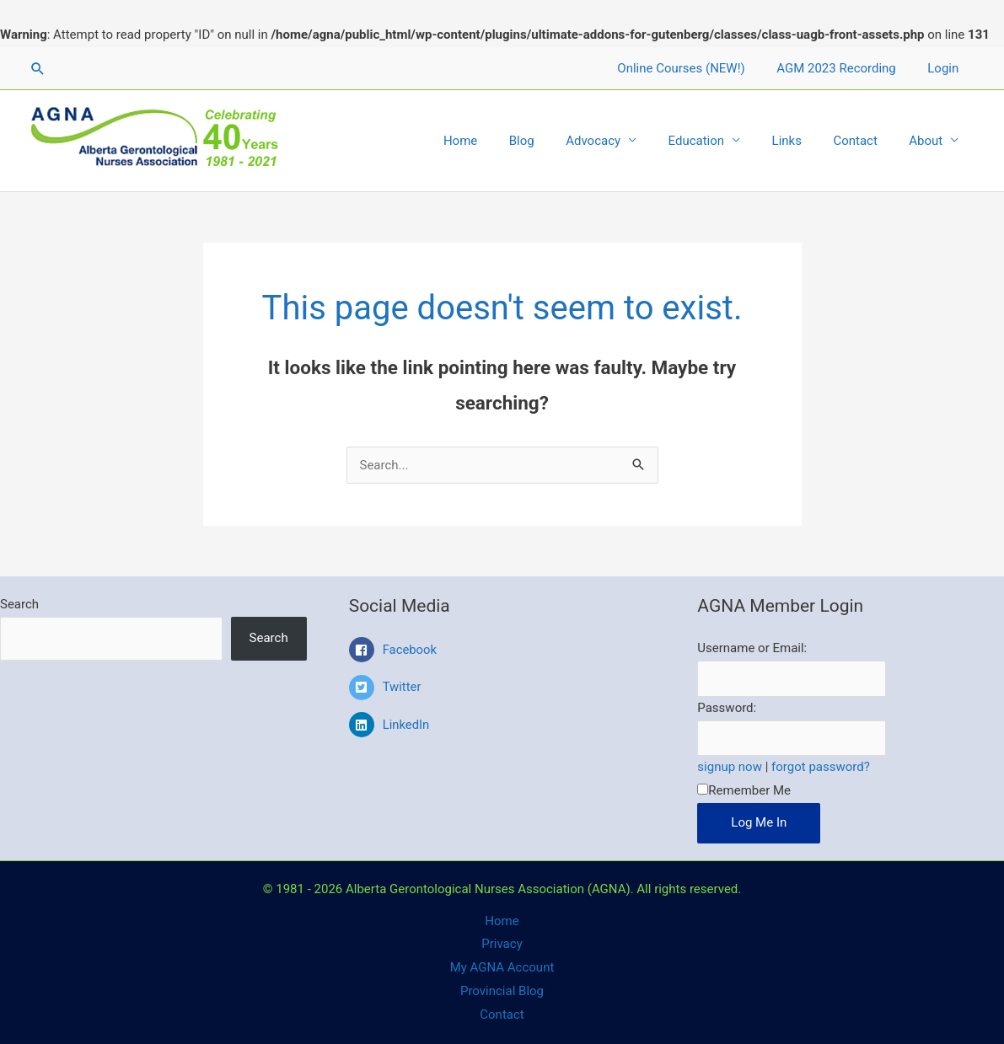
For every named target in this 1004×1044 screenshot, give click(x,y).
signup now (729, 766)
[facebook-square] (502, 654)
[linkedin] (502, 724)
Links (802, 140)
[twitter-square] (502, 692)
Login (946, 68)
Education (718, 140)
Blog (556, 140)
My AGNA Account (502, 967)
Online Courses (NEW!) (696, 68)
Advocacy (621, 140)
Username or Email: (752, 648)
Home (501, 140)
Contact (865, 140)
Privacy (501, 943)
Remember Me (744, 790)
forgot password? (820, 766)
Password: (726, 707)
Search (19, 604)
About (929, 140)
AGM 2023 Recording (845, 68)
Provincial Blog (502, 990)
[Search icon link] (38, 68)
